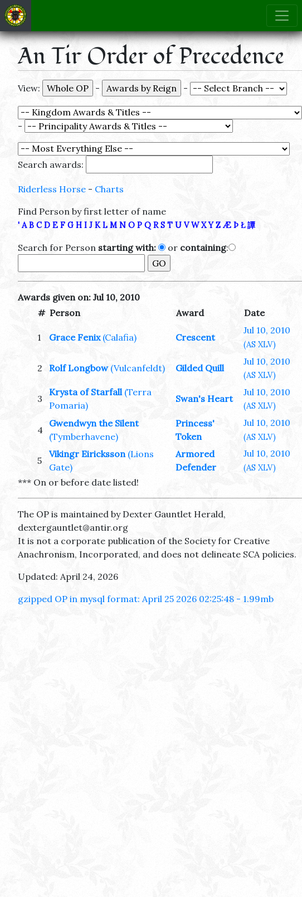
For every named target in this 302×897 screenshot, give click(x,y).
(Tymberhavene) (83, 436)
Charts (109, 189)
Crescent (195, 337)
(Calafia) (120, 337)
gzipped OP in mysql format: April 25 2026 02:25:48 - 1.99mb (146, 598)
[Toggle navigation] (282, 15)
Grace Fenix (74, 337)
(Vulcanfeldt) (137, 368)
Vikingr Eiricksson (87, 453)
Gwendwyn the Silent (94, 423)
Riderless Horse (52, 189)
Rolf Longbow (78, 368)
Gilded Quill (200, 368)
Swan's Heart (204, 398)
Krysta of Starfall (85, 391)
